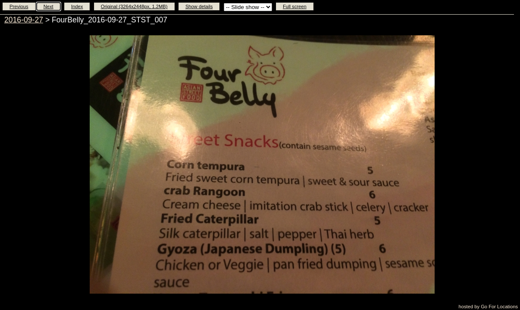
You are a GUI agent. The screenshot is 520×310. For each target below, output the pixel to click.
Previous (18, 6)
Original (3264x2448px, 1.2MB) (134, 6)
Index (77, 6)
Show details (199, 6)
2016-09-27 (23, 20)
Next (48, 6)
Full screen (295, 6)
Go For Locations (499, 306)
